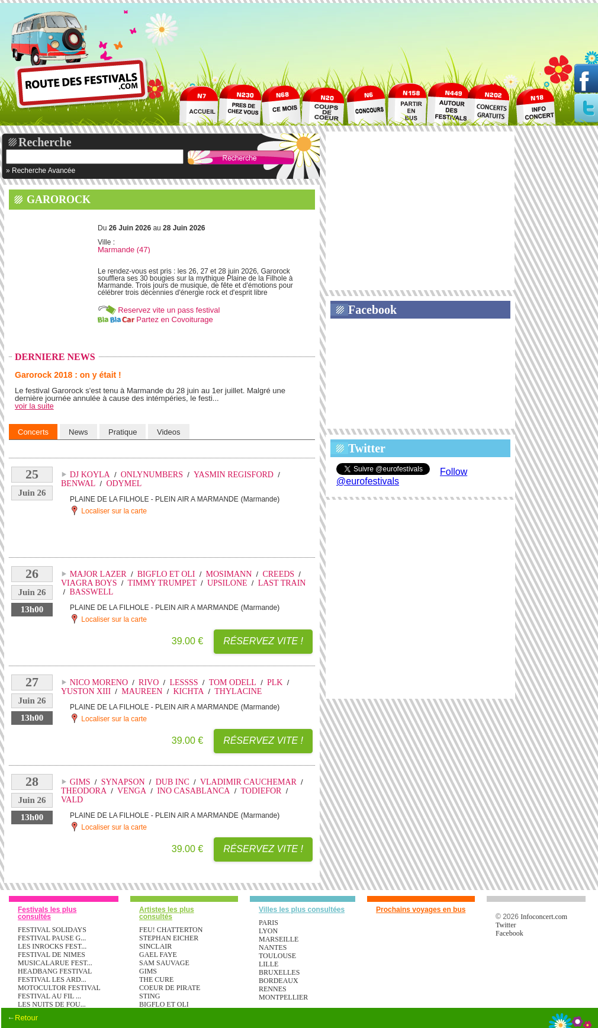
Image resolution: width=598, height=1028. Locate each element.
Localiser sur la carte (108, 510)
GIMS (80, 782)
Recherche (45, 142)
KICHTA (188, 691)
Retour (26, 1017)
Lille (268, 964)
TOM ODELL (232, 682)
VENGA (131, 790)
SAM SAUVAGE (164, 963)
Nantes (273, 947)
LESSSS (183, 682)
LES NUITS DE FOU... (52, 1004)
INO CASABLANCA (193, 790)
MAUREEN (141, 691)
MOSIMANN (229, 574)
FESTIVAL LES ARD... (52, 979)
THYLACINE (238, 691)
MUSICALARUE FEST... (55, 963)
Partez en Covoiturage (174, 319)
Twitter (366, 448)
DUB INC (172, 782)
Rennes (273, 989)
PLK (274, 682)
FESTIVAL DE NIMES (51, 954)
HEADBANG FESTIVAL (55, 971)
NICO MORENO (99, 682)
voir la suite (34, 405)
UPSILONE (227, 583)
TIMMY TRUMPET (162, 583)
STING (149, 996)
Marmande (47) (124, 249)
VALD (72, 799)
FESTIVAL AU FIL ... (49, 996)
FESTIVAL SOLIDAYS (52, 930)
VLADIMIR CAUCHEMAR (248, 782)
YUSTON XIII (86, 691)
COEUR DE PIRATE (169, 988)
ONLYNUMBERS (152, 474)
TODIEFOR (260, 790)
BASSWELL (91, 591)
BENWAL (78, 483)
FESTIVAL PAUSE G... (52, 938)
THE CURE (156, 979)
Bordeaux (278, 980)
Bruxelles (279, 972)
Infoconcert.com (543, 917)
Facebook (372, 309)
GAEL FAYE (158, 954)
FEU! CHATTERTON (170, 930)
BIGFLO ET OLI (166, 574)
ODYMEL (124, 483)
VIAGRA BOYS (89, 583)
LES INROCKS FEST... (52, 946)
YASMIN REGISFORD (234, 474)
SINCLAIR (155, 946)
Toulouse (277, 956)
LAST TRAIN (282, 583)
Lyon (268, 931)
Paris (268, 922)
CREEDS (278, 574)
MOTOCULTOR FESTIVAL (59, 988)
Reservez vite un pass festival (169, 310)
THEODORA (84, 790)
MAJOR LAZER (98, 574)
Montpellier (283, 997)
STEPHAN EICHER (168, 938)
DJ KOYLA (90, 474)
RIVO (149, 682)
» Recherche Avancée (40, 170)
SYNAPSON (123, 782)
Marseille (278, 939)
